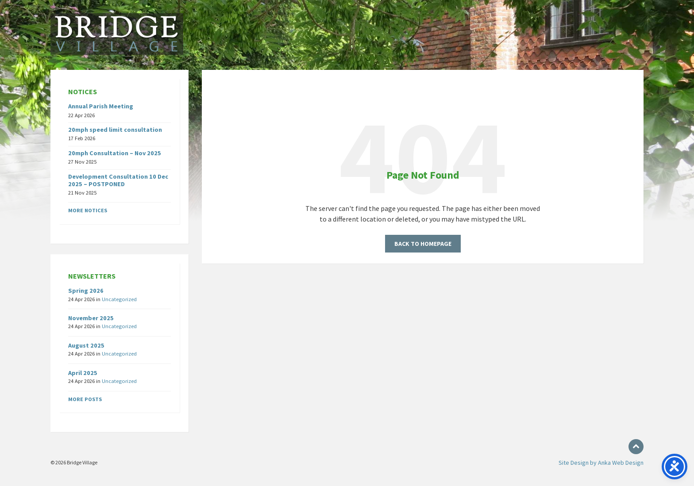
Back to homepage (422, 244)
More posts (85, 399)
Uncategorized (119, 299)
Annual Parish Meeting (100, 106)
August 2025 (86, 345)
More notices (87, 210)
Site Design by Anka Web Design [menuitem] (601, 463)
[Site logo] (116, 52)
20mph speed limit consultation (115, 130)
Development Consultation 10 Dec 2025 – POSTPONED (118, 180)
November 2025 (91, 318)
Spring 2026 (86, 291)
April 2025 (82, 373)
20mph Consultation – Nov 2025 (114, 153)
